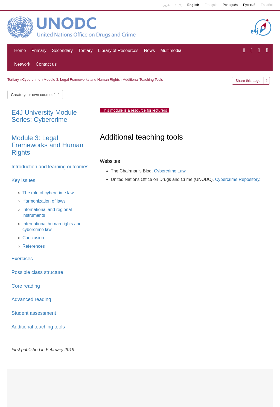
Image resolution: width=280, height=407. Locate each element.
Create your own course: (35, 95)
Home (20, 50)
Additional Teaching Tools (143, 79)
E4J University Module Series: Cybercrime (44, 116)
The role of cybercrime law (48, 192)
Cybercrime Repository (237, 179)
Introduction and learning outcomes (49, 166)
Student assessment (33, 313)
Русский (249, 5)
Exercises (22, 258)
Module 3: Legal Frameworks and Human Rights (81, 79)
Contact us (46, 64)
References (33, 246)
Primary (38, 50)
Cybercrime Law (169, 171)
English (193, 5)
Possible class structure (37, 272)
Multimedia (170, 50)
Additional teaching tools (38, 327)
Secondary (62, 50)
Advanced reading (31, 299)
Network (22, 64)
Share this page (247, 81)
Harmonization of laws (43, 201)
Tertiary (85, 50)
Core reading (25, 286)
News (149, 50)
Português (230, 5)
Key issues (23, 180)
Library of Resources (118, 50)
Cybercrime (31, 79)
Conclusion (33, 237)
